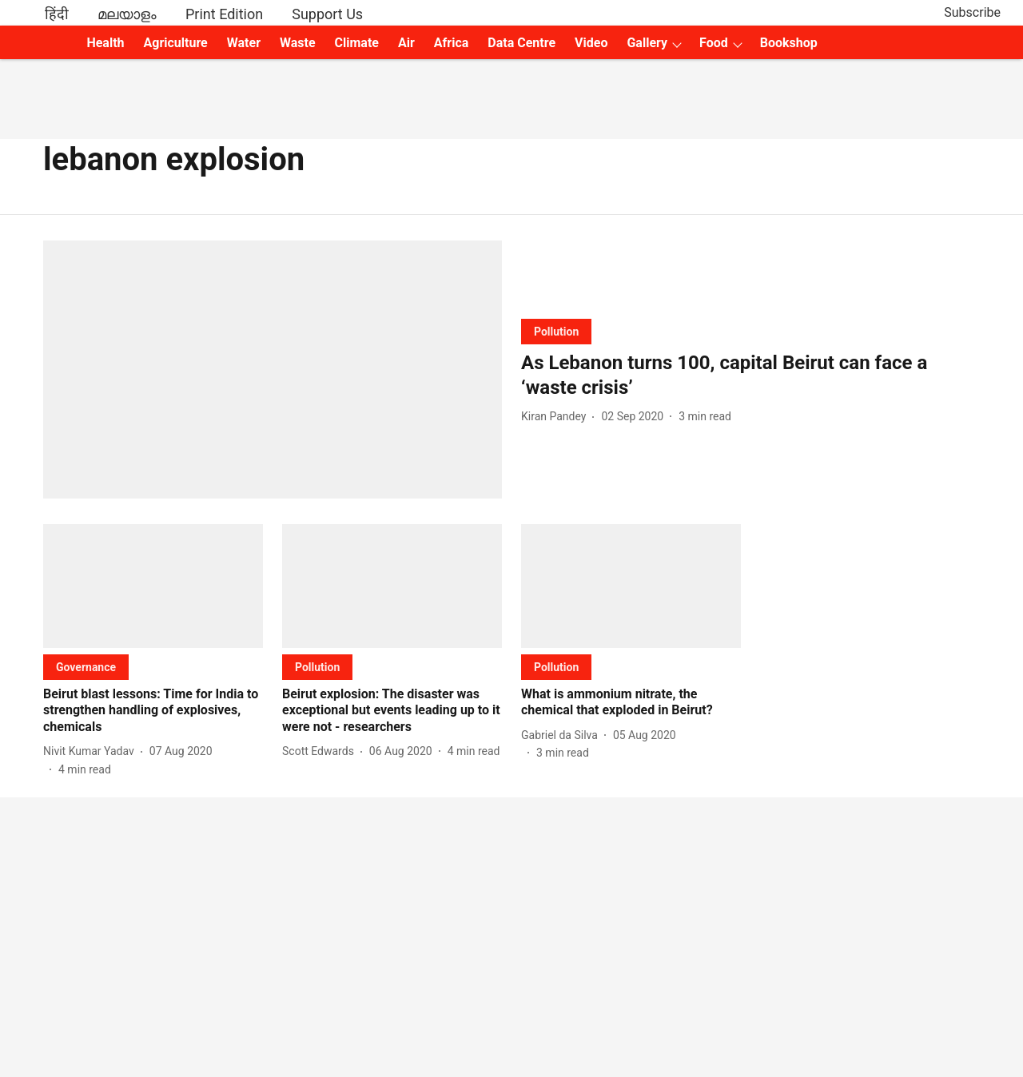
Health (105, 42)
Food (713, 42)
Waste (298, 42)
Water (244, 42)
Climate (357, 42)
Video (591, 42)
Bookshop (789, 42)
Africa (451, 42)
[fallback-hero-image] (272, 369)
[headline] (750, 375)
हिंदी (57, 14)
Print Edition (224, 14)
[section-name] (556, 331)
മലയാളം (127, 14)
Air (406, 42)
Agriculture (176, 42)
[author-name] (556, 416)
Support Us (327, 14)
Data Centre (521, 42)
